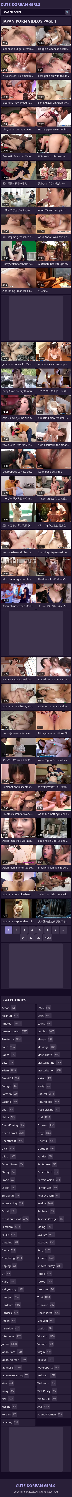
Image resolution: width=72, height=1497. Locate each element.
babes (9, 1054)
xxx (43, 1406)
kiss (8, 1398)
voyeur (45, 1359)
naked (44, 1078)
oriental (46, 1140)
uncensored (48, 1312)
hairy (9, 1281)
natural (46, 1093)
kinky (8, 1391)
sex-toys (46, 1242)
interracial (12, 1336)
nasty (44, 1086)
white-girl (47, 1398)
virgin (44, 1351)
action (9, 1007)
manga (45, 1039)
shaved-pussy (50, 1265)
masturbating (49, 1062)
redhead (46, 1211)
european (11, 1195)
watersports (48, 1367)
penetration (48, 1172)
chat (8, 1109)
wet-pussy (47, 1391)
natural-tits (48, 1101)
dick (8, 1148)
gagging (10, 1242)
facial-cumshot (15, 1219)
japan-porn (12, 1351)
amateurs (12, 1039)
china (9, 1117)
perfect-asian (49, 1179)
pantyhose (47, 1164)
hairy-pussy (13, 1289)
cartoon (10, 1093)
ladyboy (10, 1422)
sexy (44, 1250)
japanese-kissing (15, 1375)
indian (9, 1320)
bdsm (9, 1070)
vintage (45, 1344)
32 (31, 937)
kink (8, 1383)
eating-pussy (13, 1164)
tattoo (45, 1281)
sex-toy (46, 1234)
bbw (8, 1062)
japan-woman (14, 1359)
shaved (46, 1258)
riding (45, 1226)
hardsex (10, 1312)
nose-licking (48, 1109)
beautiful (11, 1078)
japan (10, 1344)
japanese (12, 1367)
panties (45, 1156)
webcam (46, 1375)
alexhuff (10, 1015)
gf (6, 1273)
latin (44, 1015)
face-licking (13, 1203)
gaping (9, 1265)
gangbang (12, 1258)
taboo (44, 1273)
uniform (46, 1320)
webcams (46, 1383)
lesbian (46, 1031)
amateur (12, 1023)
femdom (11, 1226)
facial (9, 1211)
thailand (46, 1305)
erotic (8, 1179)
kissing (9, 1406)
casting (10, 1101)
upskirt (45, 1328)
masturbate (48, 1054)
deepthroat (13, 1140)
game (9, 1250)
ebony (9, 1172)
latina (44, 1023)
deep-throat (13, 1133)
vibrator (46, 1336)
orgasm (46, 1125)
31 (23, 937)
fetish (9, 1234)
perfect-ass (47, 1187)
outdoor (46, 1148)
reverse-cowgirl (50, 1219)
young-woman (50, 1414)
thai (44, 1297)
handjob (11, 1297)
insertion (11, 1328)
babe (9, 1047)
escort (9, 1187)
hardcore (11, 1305)
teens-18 (46, 1289)
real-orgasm (48, 1195)
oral (44, 1117)
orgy (44, 1133)
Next (48, 937)
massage (46, 1047)
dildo (9, 1156)
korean (9, 1414)
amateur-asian (15, 1031)
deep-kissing (13, 1125)
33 (38, 937)
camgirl (10, 1086)
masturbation (49, 1070)
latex (44, 1007)
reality (45, 1203)
